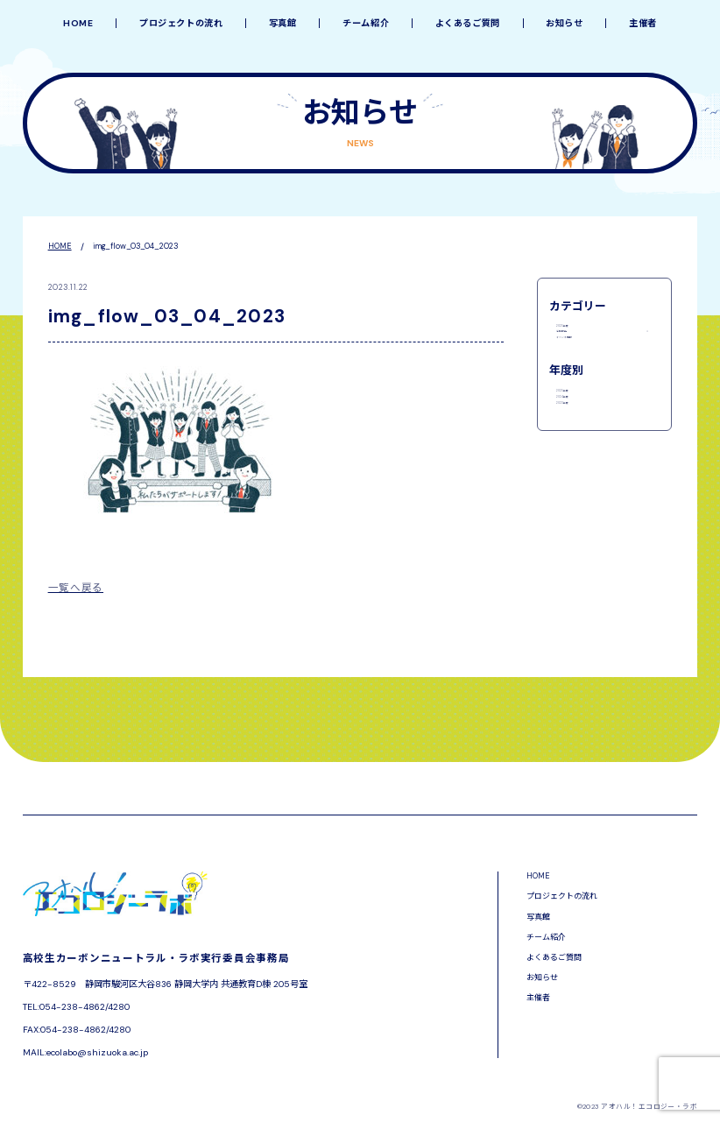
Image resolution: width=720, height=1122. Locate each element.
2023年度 (575, 484)
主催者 (643, 23)
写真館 (283, 23)
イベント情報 (582, 373)
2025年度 (576, 330)
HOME (78, 23)
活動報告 (573, 352)
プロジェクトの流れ (181, 23)
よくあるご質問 (467, 23)
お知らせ (564, 23)
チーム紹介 (365, 23)
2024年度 (575, 463)
